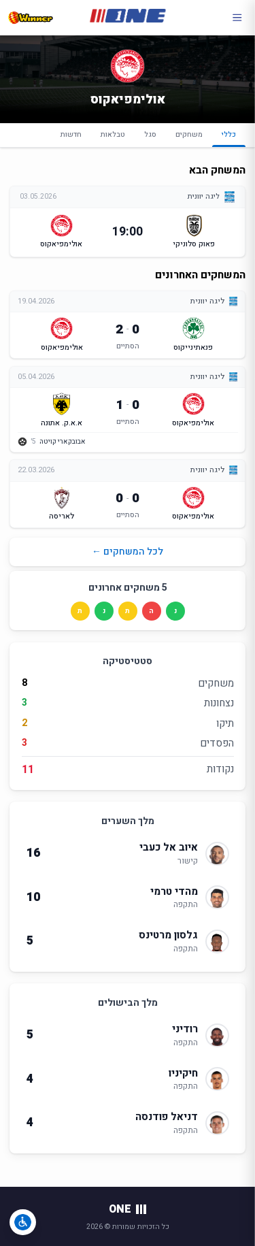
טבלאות (113, 134)
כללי (228, 138)
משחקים (189, 134)
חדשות (71, 134)
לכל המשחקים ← (127, 551)
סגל (150, 134)
